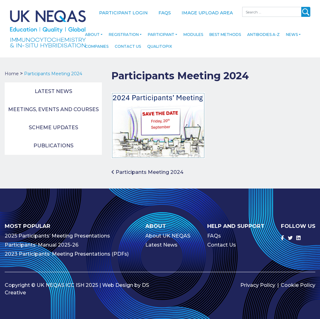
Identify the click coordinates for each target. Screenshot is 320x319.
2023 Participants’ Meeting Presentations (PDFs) (67, 250)
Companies (96, 42)
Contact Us (128, 42)
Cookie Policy (298, 281)
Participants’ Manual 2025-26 (41, 240)
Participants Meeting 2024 (147, 167)
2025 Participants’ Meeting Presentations (57, 231)
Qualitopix (159, 42)
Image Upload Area (207, 13)
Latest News (53, 87)
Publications (53, 141)
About (92, 30)
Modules (193, 30)
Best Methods (225, 30)
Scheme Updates (53, 123)
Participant (161, 30)
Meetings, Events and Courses (53, 105)
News (292, 30)
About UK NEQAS (167, 231)
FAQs (164, 13)
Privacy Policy (257, 281)
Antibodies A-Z (263, 30)
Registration (124, 30)
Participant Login (123, 13)
